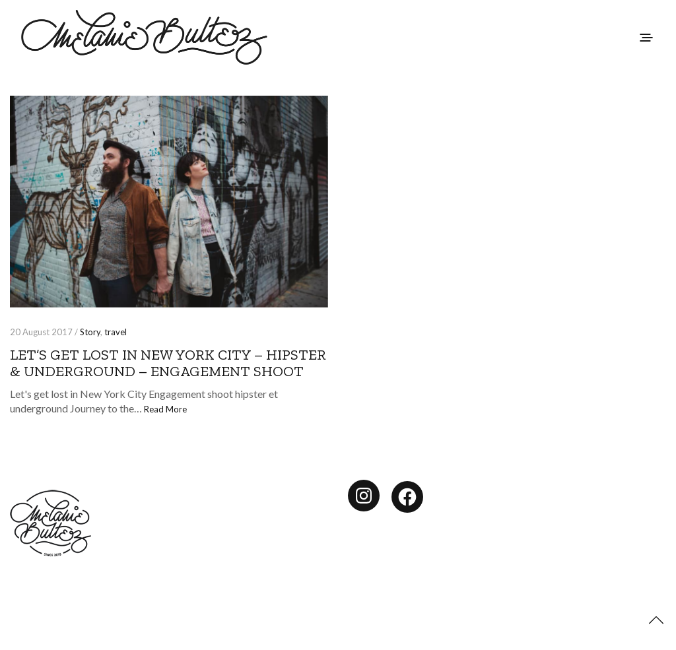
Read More (165, 409)
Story (90, 332)
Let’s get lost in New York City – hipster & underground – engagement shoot (168, 363)
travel (115, 332)
